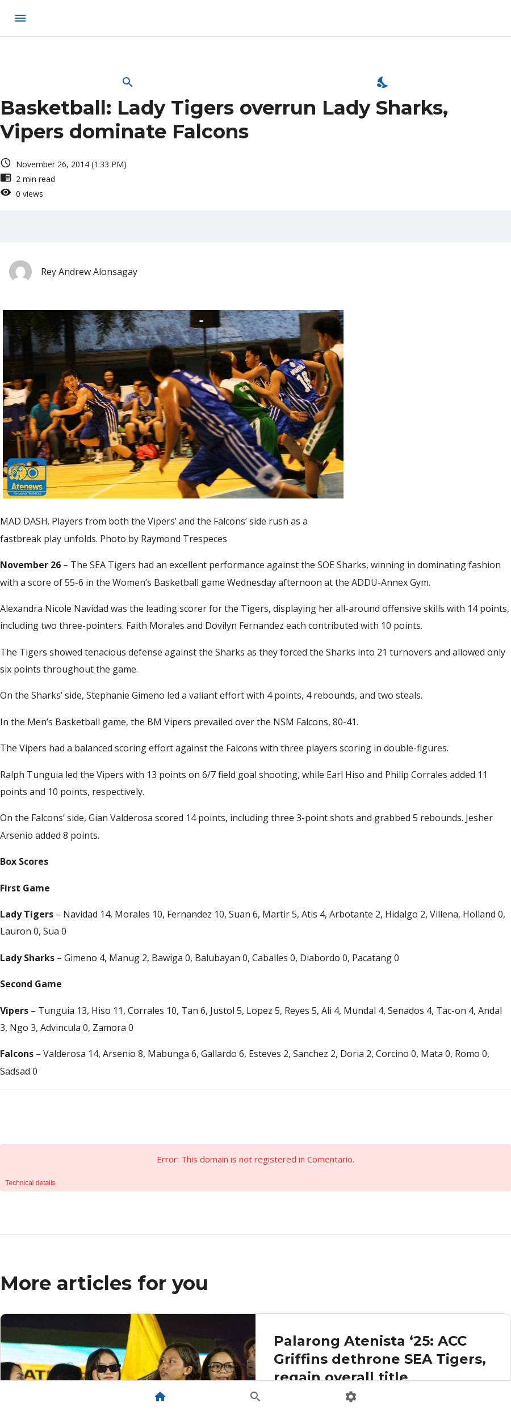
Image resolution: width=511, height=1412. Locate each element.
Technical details (31, 1183)
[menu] (20, 18)
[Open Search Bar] (127, 82)
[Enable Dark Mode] (383, 82)
